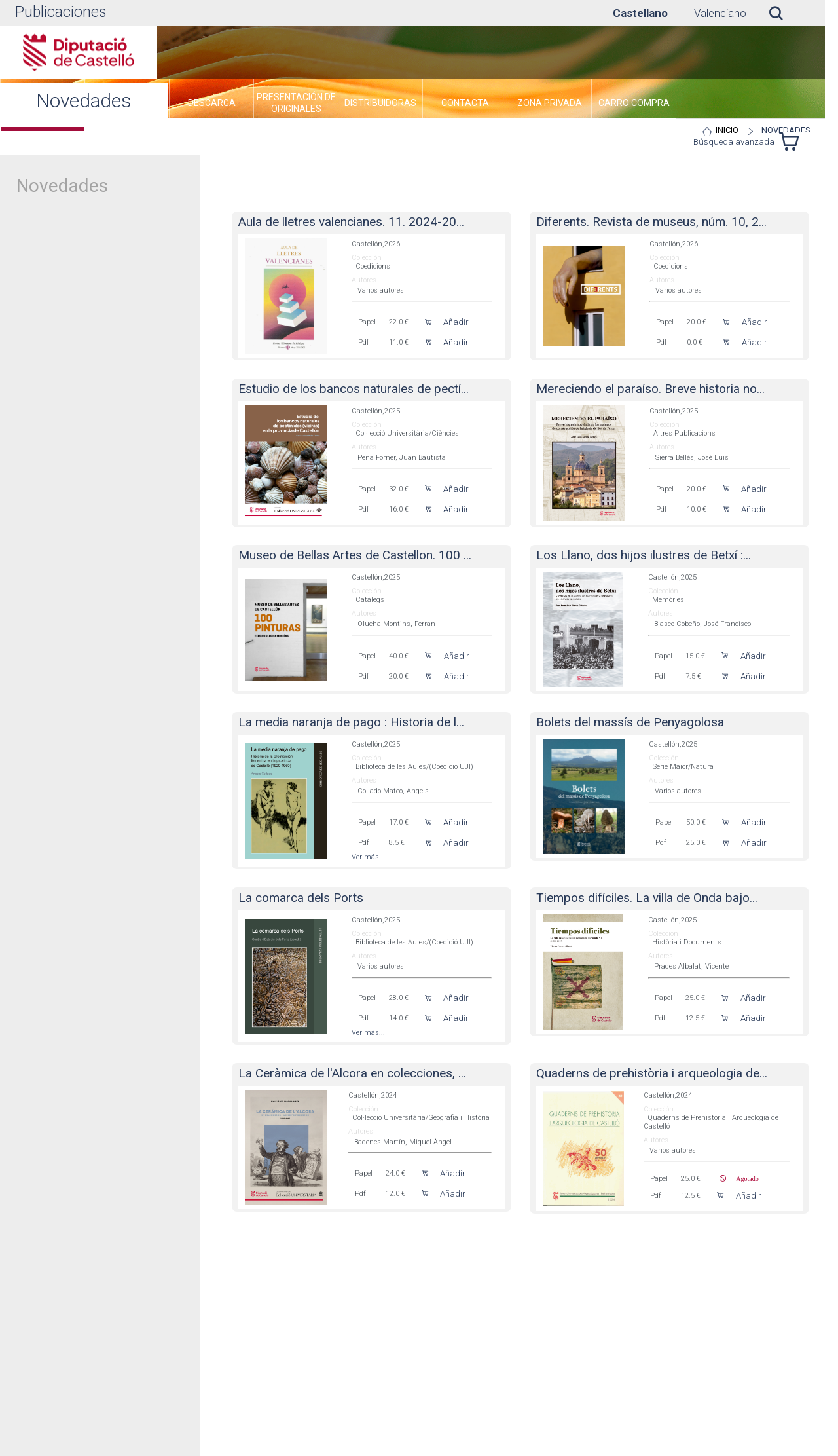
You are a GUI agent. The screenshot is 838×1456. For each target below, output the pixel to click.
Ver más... (368, 857)
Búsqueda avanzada (733, 142)
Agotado (742, 1178)
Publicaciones (60, 12)
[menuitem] (211, 105)
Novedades (786, 130)
